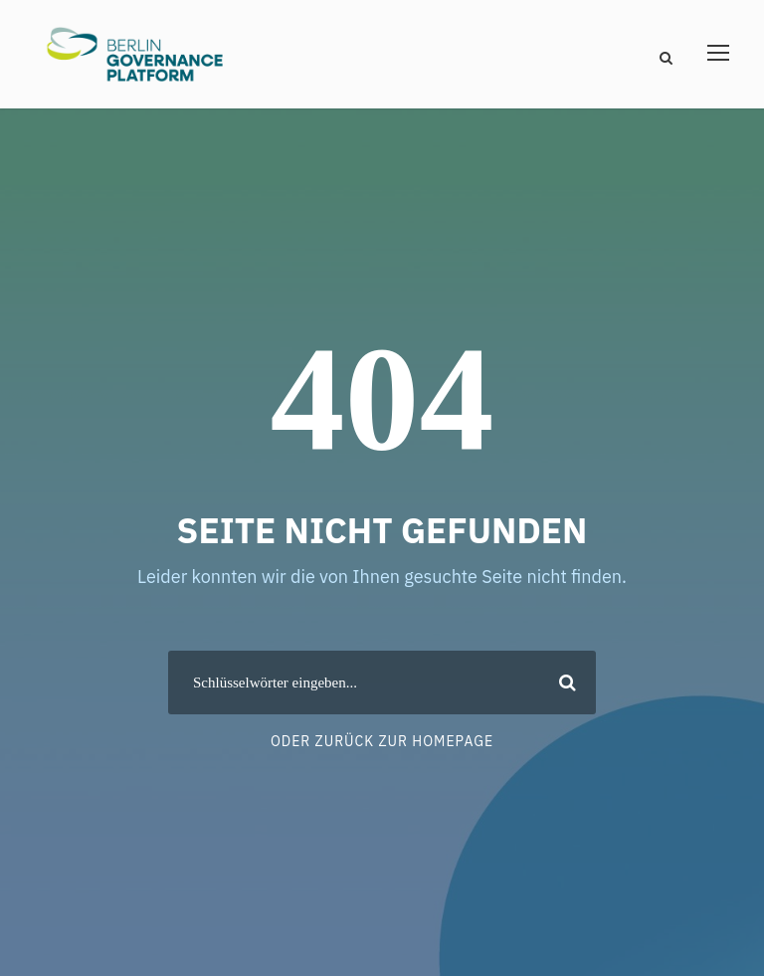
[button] (44, 932)
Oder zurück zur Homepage (382, 741)
